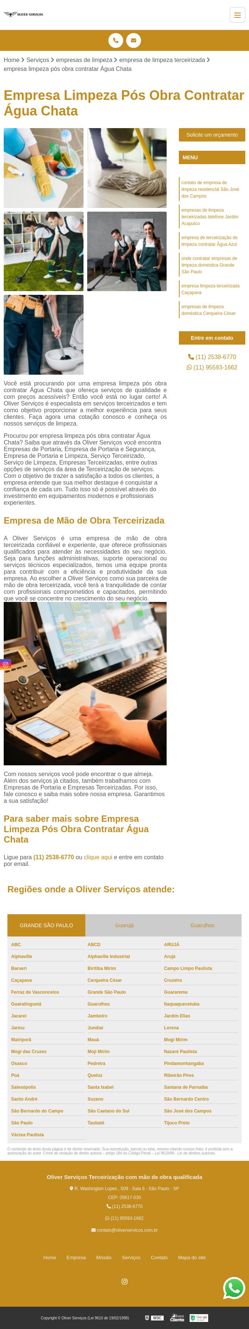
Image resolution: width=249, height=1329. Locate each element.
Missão (103, 1257)
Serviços (131, 1257)
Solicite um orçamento (212, 135)
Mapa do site (192, 1257)
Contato (159, 1257)
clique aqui (98, 857)
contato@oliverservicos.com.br (124, 1230)
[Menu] (237, 15)
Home (49, 1257)
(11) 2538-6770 (54, 857)
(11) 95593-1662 (212, 367)
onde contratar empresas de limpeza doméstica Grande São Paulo (209, 265)
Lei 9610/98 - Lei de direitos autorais (185, 1153)
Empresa (76, 1257)
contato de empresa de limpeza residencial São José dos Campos (210, 189)
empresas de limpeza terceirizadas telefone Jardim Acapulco (209, 217)
